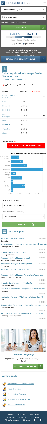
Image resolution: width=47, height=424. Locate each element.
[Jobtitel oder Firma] (23, 205)
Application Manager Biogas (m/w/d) (15, 269)
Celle (4, 102)
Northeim (6, 125)
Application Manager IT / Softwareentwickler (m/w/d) (22, 297)
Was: (11, 200)
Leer (4, 120)
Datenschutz (35, 417)
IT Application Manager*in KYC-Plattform (17, 283)
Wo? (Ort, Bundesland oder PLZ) (13, 23)
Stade (4, 133)
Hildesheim (6, 110)
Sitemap (26, 420)
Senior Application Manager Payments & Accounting (22, 275)
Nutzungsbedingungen (16, 417)
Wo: (13, 211)
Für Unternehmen (12, 420)
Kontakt (11, 414)
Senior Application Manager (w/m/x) (15, 258)
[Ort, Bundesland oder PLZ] (23, 17)
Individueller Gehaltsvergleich (25, 145)
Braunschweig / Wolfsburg (8, 96)
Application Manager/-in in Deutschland (18, 85)
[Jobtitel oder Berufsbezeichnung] (23, 9)
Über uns (22, 414)
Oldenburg (6, 129)
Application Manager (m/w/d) (12, 238)
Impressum (34, 414)
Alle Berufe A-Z (8, 141)
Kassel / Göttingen (6, 115)
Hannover (6, 106)
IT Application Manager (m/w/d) (13, 252)
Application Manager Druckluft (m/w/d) (16, 263)
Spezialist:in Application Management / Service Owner (23, 289)
